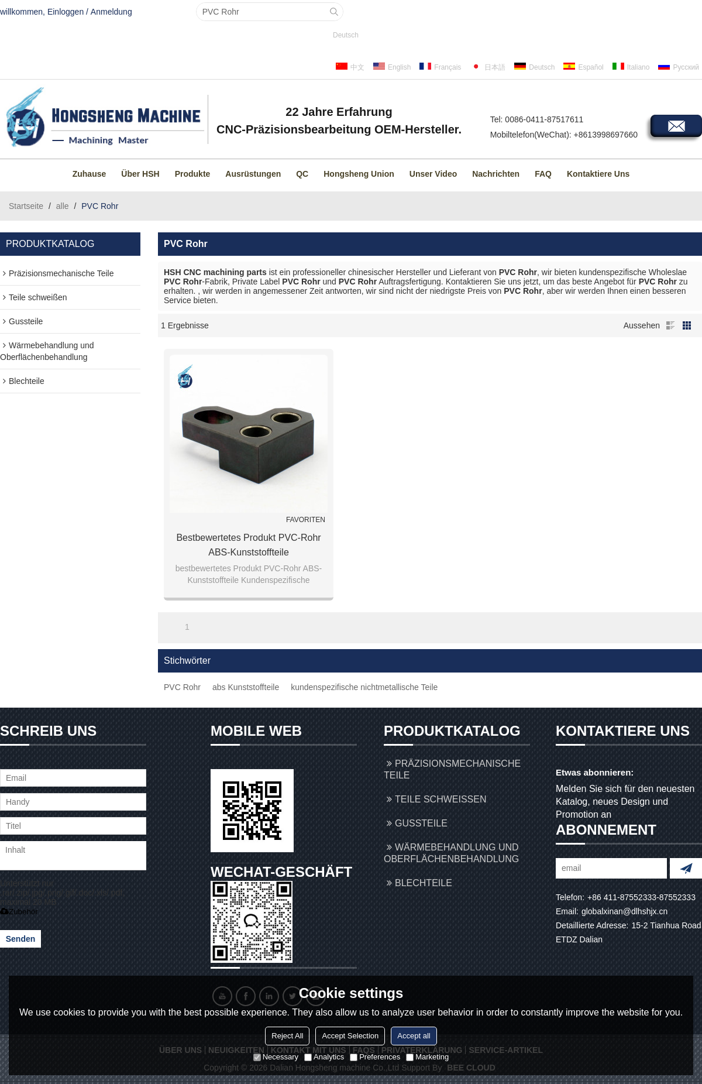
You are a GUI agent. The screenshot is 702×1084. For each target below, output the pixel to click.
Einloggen (65, 11)
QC (302, 174)
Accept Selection (350, 1035)
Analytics (324, 1056)
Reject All (287, 1035)
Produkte (193, 174)
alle (62, 206)
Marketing (427, 1056)
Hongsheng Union (359, 174)
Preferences (375, 1056)
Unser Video (433, 174)
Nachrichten (495, 174)
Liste (670, 325)
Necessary (275, 1056)
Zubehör (19, 911)
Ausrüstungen (253, 174)
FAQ (543, 174)
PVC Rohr (182, 687)
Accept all (413, 1035)
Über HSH (140, 174)
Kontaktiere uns (598, 174)
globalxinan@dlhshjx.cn (624, 911)
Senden (21, 939)
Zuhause (89, 174)
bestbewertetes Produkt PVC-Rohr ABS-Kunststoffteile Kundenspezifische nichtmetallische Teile (248, 546)
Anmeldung (111, 11)
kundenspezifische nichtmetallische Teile (364, 687)
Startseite (26, 206)
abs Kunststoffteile (245, 687)
